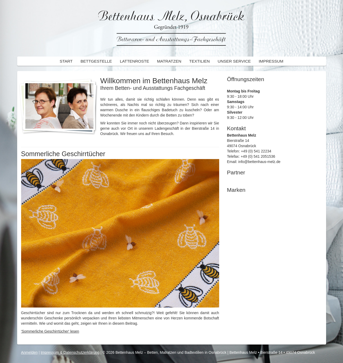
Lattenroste (134, 61)
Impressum (271, 61)
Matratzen (169, 61)
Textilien (199, 61)
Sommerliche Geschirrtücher (63, 153)
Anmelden (29, 352)
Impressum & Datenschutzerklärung (70, 352)
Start (66, 61)
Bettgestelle (96, 61)
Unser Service (234, 61)
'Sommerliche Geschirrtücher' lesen (50, 331)
